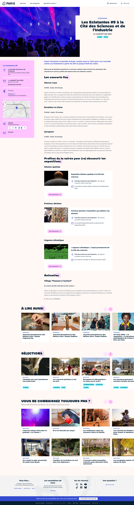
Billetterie (11, 94)
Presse (69, 503)
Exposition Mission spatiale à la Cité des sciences (87, 175)
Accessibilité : (56, 503)
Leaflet (16, 117)
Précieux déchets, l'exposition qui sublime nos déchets (90, 212)
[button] (17, 108)
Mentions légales (40, 503)
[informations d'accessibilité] (17, 127)
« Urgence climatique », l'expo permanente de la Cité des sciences (90, 249)
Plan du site (95, 503)
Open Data (75, 503)
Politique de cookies (85, 503)
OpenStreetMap (24, 117)
